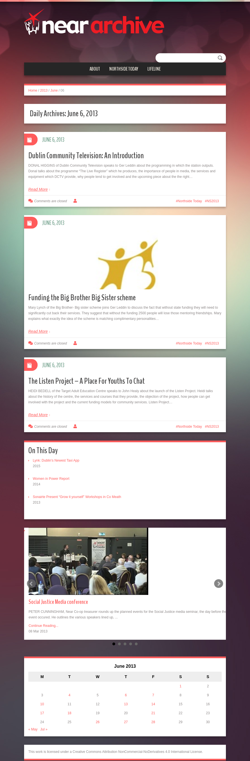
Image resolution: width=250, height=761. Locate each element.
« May (33, 721)
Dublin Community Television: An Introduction (86, 155)
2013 (44, 90)
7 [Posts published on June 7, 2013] (153, 687)
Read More (38, 189)
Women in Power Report (51, 471)
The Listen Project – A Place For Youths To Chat (86, 373)
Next (218, 575)
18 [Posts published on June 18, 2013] (69, 705)
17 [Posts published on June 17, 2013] (42, 705)
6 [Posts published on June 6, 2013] (126, 687)
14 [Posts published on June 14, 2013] (153, 696)
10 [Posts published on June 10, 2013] (42, 696)
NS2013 (213, 201)
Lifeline (154, 69)
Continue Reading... (43, 618)
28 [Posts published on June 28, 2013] (153, 714)
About (94, 69)
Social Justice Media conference (58, 594)
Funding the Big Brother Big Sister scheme (82, 289)
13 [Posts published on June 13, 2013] (126, 696)
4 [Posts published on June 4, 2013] (69, 687)
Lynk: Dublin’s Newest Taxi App (56, 453)
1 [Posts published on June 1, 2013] (181, 678)
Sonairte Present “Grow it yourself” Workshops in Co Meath (77, 489)
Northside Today (123, 69)
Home (32, 90)
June (54, 90)
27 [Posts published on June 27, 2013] (126, 714)
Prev (31, 575)
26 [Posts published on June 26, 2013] (97, 714)
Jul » (43, 721)
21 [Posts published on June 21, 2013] (153, 705)
